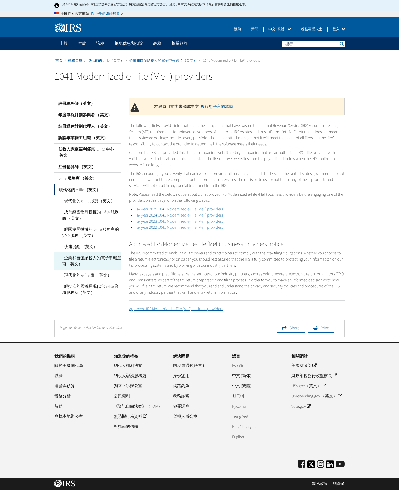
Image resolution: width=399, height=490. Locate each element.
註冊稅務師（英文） (76, 103)
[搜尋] (313, 44)
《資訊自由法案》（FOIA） (138, 406)
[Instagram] (320, 464)
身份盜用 (181, 376)
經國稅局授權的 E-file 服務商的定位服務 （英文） (91, 232)
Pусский (239, 406)
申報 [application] (64, 43)
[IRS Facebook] (301, 464)
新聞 (254, 29)
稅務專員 (75, 60)
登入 (339, 29)
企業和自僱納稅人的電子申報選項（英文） (163, 60)
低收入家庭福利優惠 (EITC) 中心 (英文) (86, 152)
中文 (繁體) (279, 29)
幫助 (237, 29)
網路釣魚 (181, 386)
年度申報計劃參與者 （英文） (85, 115)
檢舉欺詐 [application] (180, 43)
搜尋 (341, 43)
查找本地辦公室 (68, 416)
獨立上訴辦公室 (128, 386)
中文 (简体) (241, 376)
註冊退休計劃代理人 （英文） (85, 126)
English (238, 437)
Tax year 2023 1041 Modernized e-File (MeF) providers (179, 221)
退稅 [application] (100, 43)
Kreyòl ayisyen (244, 426)
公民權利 (122, 396)
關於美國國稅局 (68, 365)
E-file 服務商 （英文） (77, 178)
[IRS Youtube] (340, 464)
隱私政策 (320, 483)
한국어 (238, 396)
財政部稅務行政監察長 (314, 376)
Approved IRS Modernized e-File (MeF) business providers (176, 309)
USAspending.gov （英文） (316, 396)
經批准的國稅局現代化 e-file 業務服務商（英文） (91, 289)
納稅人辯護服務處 (130, 376)
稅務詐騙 (181, 396)
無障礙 (338, 483)
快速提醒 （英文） (78, 247)
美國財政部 (303, 365)
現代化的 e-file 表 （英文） (85, 275)
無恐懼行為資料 (130, 416)
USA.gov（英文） (308, 386)
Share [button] (295, 328)
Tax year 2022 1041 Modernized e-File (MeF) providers (179, 227)
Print (324, 328)
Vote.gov (300, 406)
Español (238, 365)
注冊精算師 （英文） (77, 167)
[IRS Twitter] (311, 466)
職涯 (58, 376)
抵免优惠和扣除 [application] (129, 43)
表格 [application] (157, 43)
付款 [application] (82, 43)
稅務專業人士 (311, 29)
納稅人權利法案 (128, 365)
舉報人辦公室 (185, 416)
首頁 (59, 60)
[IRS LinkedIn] (330, 466)
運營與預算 (64, 386)
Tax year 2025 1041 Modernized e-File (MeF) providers (179, 209)
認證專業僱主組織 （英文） (83, 138)
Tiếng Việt (240, 416)
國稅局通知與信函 (189, 365)
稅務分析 (62, 396)
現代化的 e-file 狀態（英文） (87, 201)
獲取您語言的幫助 (217, 106)
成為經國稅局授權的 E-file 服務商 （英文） (91, 215)
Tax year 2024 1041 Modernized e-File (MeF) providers (179, 215)
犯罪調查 (181, 406)
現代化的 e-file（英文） (106, 60)
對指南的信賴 (126, 426)
